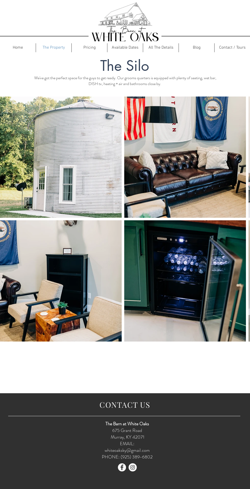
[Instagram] (133, 467)
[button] (89, 47)
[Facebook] (122, 467)
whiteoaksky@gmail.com (127, 450)
